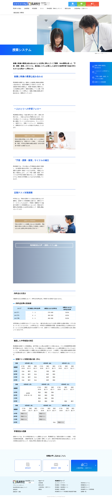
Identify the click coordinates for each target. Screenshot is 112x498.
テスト (42, 8)
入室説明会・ (45, 487)
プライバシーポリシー (18, 485)
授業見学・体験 (17, 491)
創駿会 (18, 12)
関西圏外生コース (85, 485)
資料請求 (15, 489)
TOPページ (97, 53)
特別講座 (34, 8)
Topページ (41, 480)
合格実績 (26, 8)
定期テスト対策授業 (100, 82)
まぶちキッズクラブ (60, 482)
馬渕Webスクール (85, 482)
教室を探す (68, 8)
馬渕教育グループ (85, 487)
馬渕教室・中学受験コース (61, 485)
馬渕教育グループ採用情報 (87, 489)
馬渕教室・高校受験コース (61, 487)
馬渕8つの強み (17, 8)
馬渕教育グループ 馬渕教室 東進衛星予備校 (65, 491)
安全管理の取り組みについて (20, 487)
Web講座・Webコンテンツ (54, 8)
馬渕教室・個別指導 (60, 489)
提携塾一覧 (83, 491)
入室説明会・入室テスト (81, 8)
